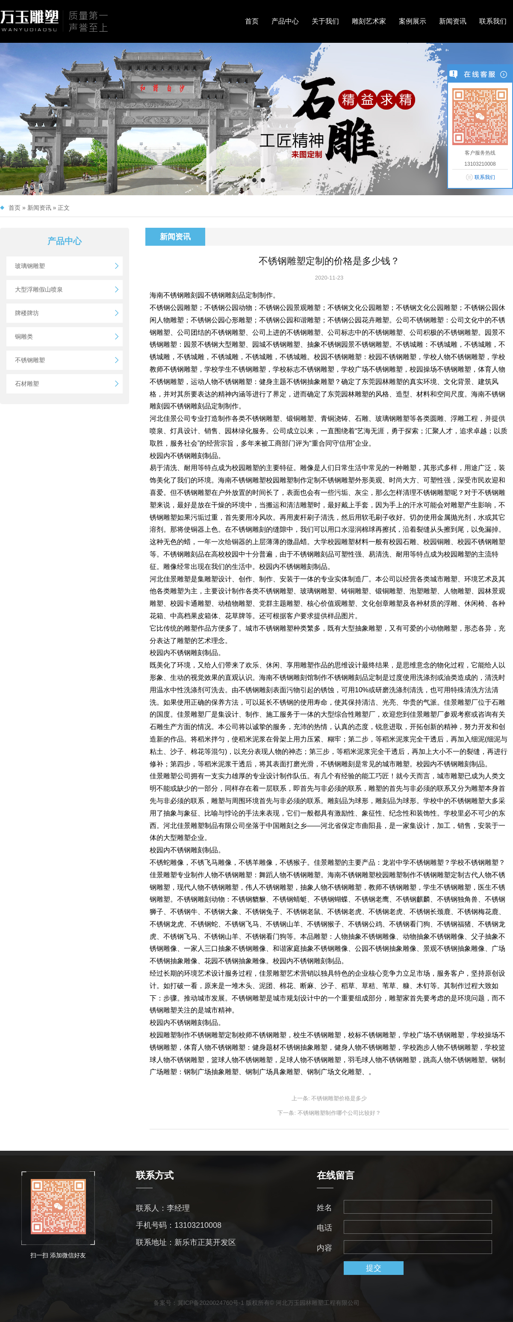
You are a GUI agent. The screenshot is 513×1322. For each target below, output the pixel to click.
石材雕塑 (27, 383)
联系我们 (493, 21)
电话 (324, 1228)
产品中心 (285, 21)
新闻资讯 (452, 21)
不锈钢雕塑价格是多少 (339, 1098)
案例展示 (412, 21)
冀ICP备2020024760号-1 (210, 1302)
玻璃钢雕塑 (30, 265)
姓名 (324, 1207)
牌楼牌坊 (27, 313)
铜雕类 (24, 336)
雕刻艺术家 (369, 21)
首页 (252, 21)
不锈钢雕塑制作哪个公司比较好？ (339, 1113)
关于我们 (325, 21)
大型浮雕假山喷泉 (39, 289)
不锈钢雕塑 (30, 360)
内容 (324, 1248)
